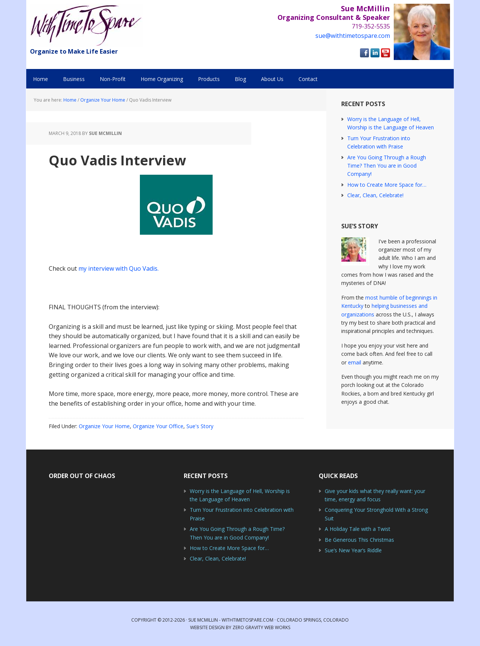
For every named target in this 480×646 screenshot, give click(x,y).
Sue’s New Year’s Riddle (353, 550)
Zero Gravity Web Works (261, 627)
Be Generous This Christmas (359, 539)
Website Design (207, 627)
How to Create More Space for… (386, 184)
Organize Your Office (158, 426)
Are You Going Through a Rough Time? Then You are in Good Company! (386, 166)
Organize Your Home (104, 426)
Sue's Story (199, 426)
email (354, 362)
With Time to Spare (86, 25)
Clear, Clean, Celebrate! (375, 195)
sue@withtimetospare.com (352, 35)
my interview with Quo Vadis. (118, 268)
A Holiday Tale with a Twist (357, 528)
